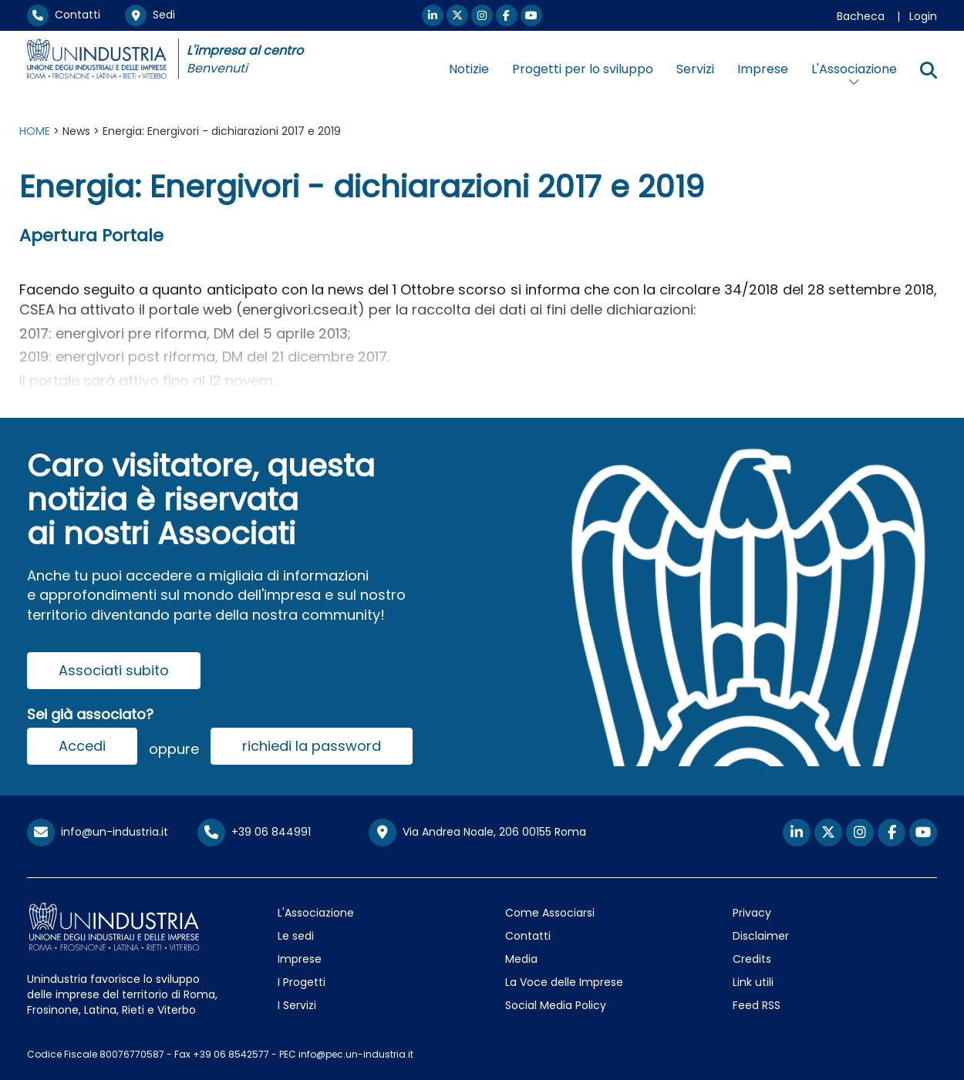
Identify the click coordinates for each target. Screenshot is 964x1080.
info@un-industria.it (97, 831)
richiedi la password (311, 745)
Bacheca (861, 16)
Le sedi (296, 936)
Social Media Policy (555, 1005)
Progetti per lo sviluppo (582, 69)
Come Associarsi (550, 912)
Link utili (753, 982)
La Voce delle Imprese (564, 982)
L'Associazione (316, 912)
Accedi (82, 745)
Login (923, 16)
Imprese (762, 69)
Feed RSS (756, 1005)
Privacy (752, 912)
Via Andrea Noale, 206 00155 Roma (477, 832)
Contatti (63, 14)
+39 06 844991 (254, 831)
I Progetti (301, 982)
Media (521, 959)
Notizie (469, 69)
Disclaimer (761, 936)
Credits (752, 959)
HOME (34, 131)
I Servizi (297, 1005)
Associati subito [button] (114, 670)
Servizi (695, 69)
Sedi (150, 14)
